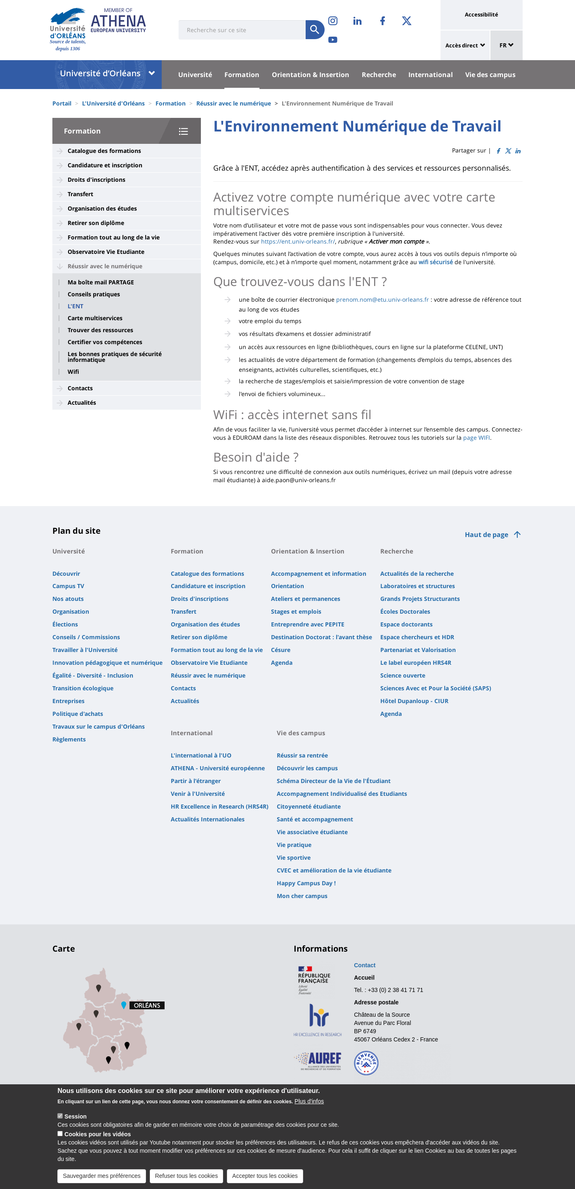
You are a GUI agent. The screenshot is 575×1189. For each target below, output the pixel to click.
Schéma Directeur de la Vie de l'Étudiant (334, 781)
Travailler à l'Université (85, 650)
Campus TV (68, 586)
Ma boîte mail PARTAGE (101, 282)
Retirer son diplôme (96, 223)
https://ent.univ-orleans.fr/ (298, 241)
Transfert (80, 194)
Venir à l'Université (198, 793)
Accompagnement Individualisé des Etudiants (342, 793)
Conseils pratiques (94, 294)
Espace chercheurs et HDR (417, 637)
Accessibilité (481, 14)
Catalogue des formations (104, 151)
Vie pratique (294, 845)
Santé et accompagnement (315, 819)
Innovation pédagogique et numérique (107, 662)
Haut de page (486, 534)
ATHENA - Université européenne (218, 768)
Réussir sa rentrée (302, 755)
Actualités (82, 402)
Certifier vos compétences (105, 342)
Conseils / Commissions (86, 637)
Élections (65, 624)
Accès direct (461, 45)
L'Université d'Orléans (113, 103)
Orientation (287, 586)
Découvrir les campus (307, 768)
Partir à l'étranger (196, 781)
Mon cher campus (302, 896)
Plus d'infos (309, 1101)
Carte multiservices (95, 318)
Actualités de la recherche (417, 573)
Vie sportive (294, 857)
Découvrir (66, 573)
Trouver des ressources (100, 330)
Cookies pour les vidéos (97, 1134)
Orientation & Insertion (310, 74)
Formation (241, 74)
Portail (61, 103)
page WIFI (476, 437)
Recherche (379, 74)
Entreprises (68, 701)
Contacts (80, 388)
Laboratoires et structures (417, 586)
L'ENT (75, 306)
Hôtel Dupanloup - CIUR (414, 701)
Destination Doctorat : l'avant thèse (321, 637)
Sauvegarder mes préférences (101, 1176)
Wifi (73, 372)
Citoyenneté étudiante (309, 806)
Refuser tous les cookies (186, 1176)
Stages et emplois (296, 611)
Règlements (69, 739)
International (430, 74)
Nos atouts (68, 599)
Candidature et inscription (105, 165)
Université (195, 74)
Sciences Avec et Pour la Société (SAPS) (435, 688)
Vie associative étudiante (312, 832)
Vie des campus (490, 74)
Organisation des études (102, 208)
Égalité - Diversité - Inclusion (92, 675)
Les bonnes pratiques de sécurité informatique (115, 357)
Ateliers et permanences (305, 599)
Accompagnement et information (318, 573)
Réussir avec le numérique (233, 103)
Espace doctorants (406, 624)
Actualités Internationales (208, 819)
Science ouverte (402, 675)
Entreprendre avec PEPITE (307, 624)
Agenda (281, 662)
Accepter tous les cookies (265, 1176)
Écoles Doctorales (405, 611)
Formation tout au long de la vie (114, 237)
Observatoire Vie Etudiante (106, 252)
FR (507, 45)
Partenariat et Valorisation (418, 650)
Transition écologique (82, 688)
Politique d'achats (77, 714)
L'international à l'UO (201, 755)
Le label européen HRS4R (415, 662)
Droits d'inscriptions (96, 179)
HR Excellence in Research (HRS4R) (220, 806)
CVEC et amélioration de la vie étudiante (334, 870)
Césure (280, 650)
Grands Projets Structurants (420, 599)
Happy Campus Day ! (306, 883)
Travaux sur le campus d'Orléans (98, 726)
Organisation (70, 611)
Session (75, 1116)
